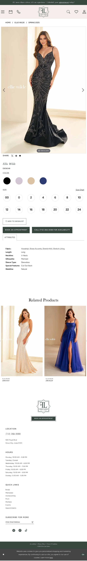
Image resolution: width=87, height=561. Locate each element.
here (51, 558)
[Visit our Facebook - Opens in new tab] (20, 531)
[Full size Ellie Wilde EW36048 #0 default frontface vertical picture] (43, 90)
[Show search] (68, 11)
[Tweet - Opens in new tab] (12, 156)
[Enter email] (20, 522)
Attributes (10, 238)
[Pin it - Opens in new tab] (16, 156)
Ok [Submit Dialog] (83, 555)
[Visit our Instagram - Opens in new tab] (13, 531)
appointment (64, 2)
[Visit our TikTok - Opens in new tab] (26, 531)
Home (8, 23)
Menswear (9, 493)
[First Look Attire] (43, 407)
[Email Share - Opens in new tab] (20, 156)
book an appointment (43, 419)
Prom (7, 499)
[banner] (43, 11)
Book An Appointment (16, 230)
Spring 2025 (34, 23)
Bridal (8, 490)
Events (8, 505)
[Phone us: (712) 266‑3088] (19, 11)
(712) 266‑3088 (13, 434)
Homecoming (11, 496)
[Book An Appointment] (11, 11)
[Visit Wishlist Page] (76, 11)
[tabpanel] (43, 90)
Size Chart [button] (80, 190)
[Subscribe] (31, 522)
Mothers (9, 502)
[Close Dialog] (3, 555)
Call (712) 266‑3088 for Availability (52, 230)
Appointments (11, 508)
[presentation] (22, 341)
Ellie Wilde (19, 23)
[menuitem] (11, 11)
